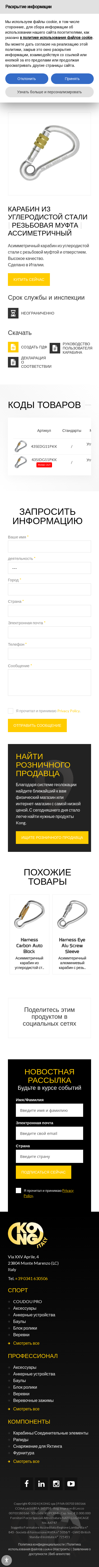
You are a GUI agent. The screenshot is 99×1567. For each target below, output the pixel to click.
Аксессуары (24, 1308)
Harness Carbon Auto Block (71, 945)
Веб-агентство (59, 1554)
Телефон (17, 644)
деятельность (22, 558)
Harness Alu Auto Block (28, 942)
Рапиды (20, 1439)
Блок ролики (25, 1327)
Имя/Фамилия (30, 1099)
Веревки (21, 1334)
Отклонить (26, 79)
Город (14, 579)
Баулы (19, 1321)
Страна (16, 601)
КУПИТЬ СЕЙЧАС (28, 279)
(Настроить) (61, 1549)
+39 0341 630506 (31, 1278)
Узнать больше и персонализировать (49, 92)
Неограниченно (37, 313)
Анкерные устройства (34, 1314)
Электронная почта (27, 622)
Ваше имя (18, 536)
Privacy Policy (68, 711)
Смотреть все (26, 1342)
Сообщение (20, 665)
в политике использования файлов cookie (56, 38)
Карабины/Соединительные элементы (50, 1432)
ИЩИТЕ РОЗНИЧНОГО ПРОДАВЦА (52, 837)
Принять (72, 79)
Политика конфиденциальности (41, 1544)
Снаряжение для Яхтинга (37, 1446)
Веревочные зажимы (33, 1400)
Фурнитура (23, 1452)
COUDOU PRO (27, 1301)
